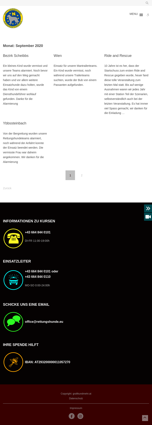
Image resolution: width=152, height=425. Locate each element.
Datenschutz (76, 398)
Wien (58, 56)
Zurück (7, 188)
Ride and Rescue (118, 56)
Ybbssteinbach (14, 123)
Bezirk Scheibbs (15, 56)
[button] (134, 14)
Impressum (76, 408)
